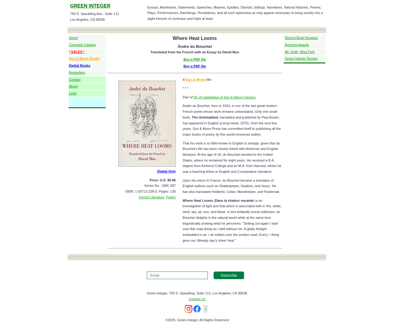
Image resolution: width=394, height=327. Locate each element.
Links (73, 93)
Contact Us (197, 299)
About (73, 86)
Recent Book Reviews (301, 38)
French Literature (151, 197)
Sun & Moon (195, 79)
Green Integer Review (301, 58)
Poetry (171, 197)
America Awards (297, 45)
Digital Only (166, 171)
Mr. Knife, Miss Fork (299, 52)
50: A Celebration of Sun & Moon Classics (224, 97)
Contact (74, 79)
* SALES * (76, 52)
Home (73, 38)
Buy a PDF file (194, 59)
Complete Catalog (82, 45)
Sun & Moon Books (84, 58)
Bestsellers (77, 72)
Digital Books (79, 65)
